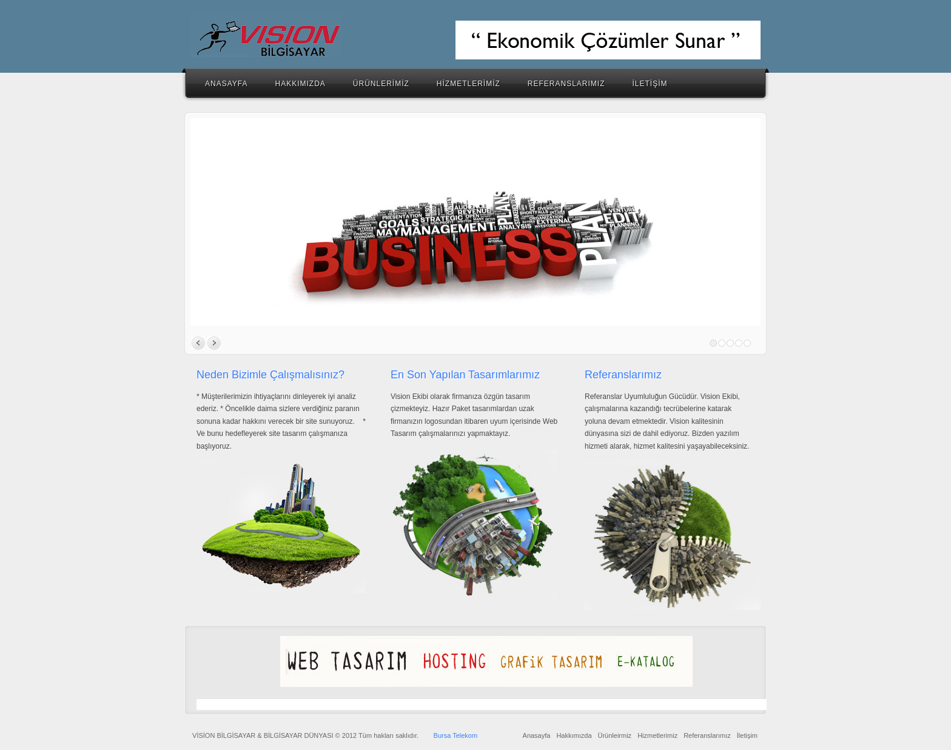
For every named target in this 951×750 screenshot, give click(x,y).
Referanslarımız (623, 375)
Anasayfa (537, 735)
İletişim (747, 735)
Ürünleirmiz (615, 735)
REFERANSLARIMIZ (566, 83)
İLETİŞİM (650, 83)
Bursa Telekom (456, 735)
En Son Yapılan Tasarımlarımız (465, 375)
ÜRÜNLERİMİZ (381, 83)
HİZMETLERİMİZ (468, 83)
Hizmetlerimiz (657, 735)
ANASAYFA (226, 83)
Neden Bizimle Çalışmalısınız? (270, 375)
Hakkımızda (573, 735)
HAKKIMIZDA (300, 83)
